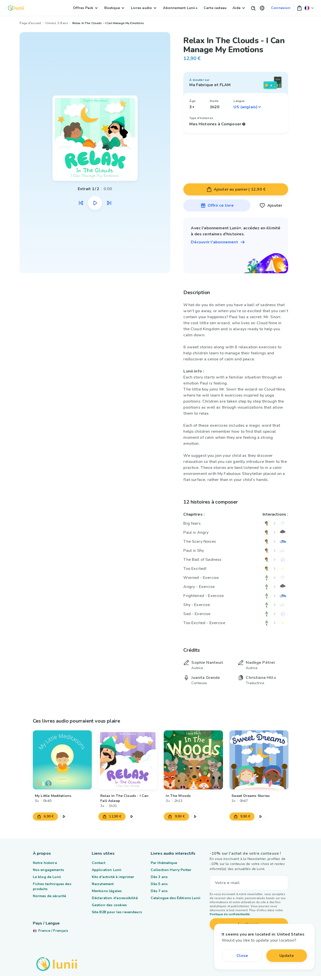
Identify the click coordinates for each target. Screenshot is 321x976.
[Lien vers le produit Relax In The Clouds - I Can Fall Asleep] (127, 759)
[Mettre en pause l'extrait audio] (95, 203)
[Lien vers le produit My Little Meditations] (62, 759)
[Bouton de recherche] (253, 8)
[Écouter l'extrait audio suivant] (109, 202)
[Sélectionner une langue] (247, 107)
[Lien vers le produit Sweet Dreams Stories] (258, 759)
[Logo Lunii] (16, 8)
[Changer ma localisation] (309, 8)
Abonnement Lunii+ (180, 8)
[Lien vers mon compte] (281, 8)
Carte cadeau (215, 8)
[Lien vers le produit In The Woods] (193, 759)
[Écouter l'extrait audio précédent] (81, 202)
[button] (262, 8)
